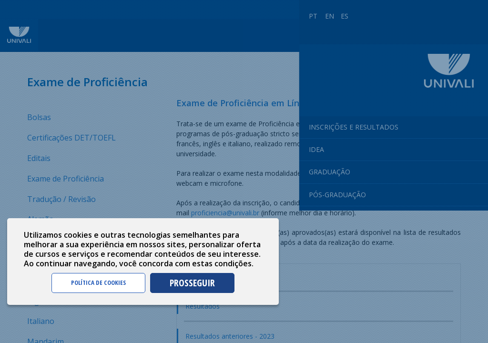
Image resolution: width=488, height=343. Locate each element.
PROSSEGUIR (192, 282)
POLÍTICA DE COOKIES (98, 282)
